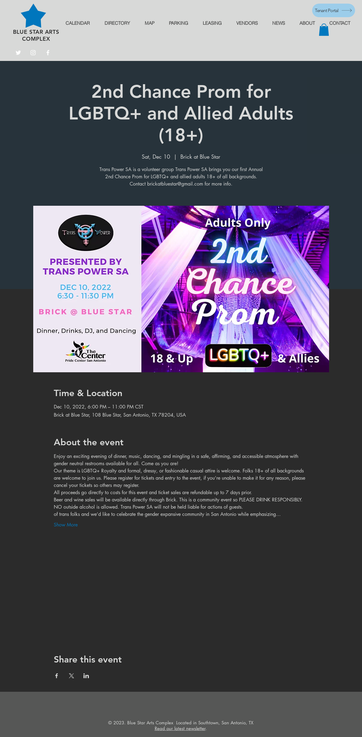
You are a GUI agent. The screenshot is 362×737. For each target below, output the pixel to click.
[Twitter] (18, 52)
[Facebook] (47, 52)
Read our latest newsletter (180, 728)
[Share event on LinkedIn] (86, 675)
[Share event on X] (71, 675)
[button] (324, 30)
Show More (66, 525)
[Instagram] (33, 52)
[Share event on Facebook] (57, 675)
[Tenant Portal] (333, 10)
